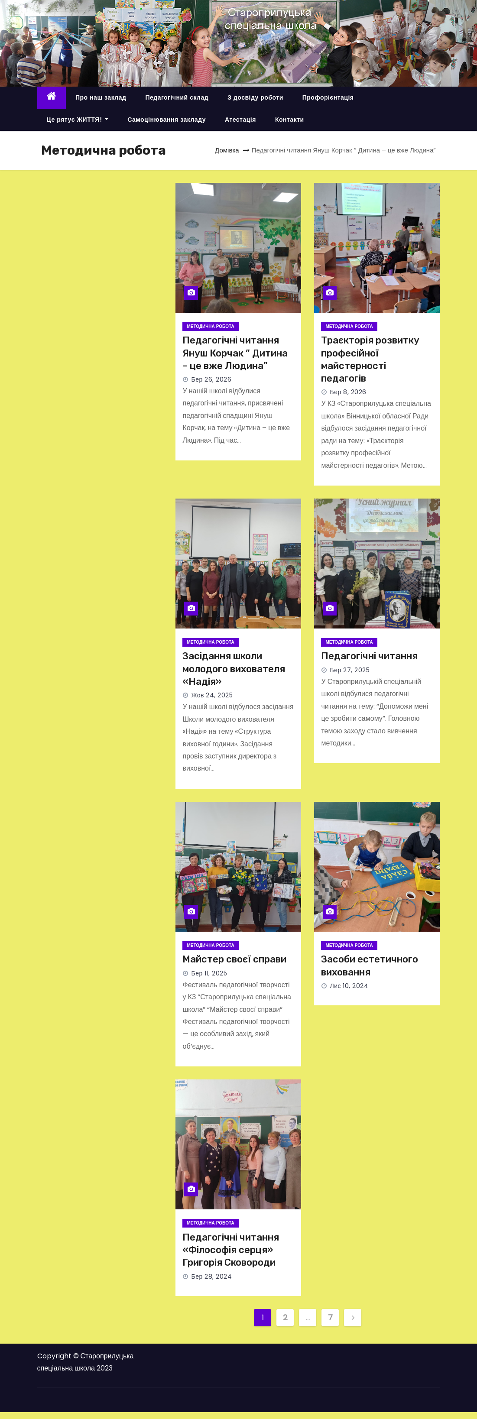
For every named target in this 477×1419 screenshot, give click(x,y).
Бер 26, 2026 (211, 379)
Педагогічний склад (176, 97)
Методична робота (210, 326)
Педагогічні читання (369, 656)
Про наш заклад (100, 97)
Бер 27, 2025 (350, 670)
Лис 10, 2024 (349, 986)
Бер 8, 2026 (348, 392)
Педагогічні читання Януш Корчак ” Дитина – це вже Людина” (235, 353)
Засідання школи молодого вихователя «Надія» (233, 668)
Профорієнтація (328, 97)
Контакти (289, 119)
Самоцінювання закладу (166, 119)
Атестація (240, 119)
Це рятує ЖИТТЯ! (78, 119)
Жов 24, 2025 (212, 695)
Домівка (227, 150)
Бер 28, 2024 (211, 1276)
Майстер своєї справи (234, 959)
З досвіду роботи (255, 97)
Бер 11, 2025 (209, 973)
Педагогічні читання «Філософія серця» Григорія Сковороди (230, 1250)
